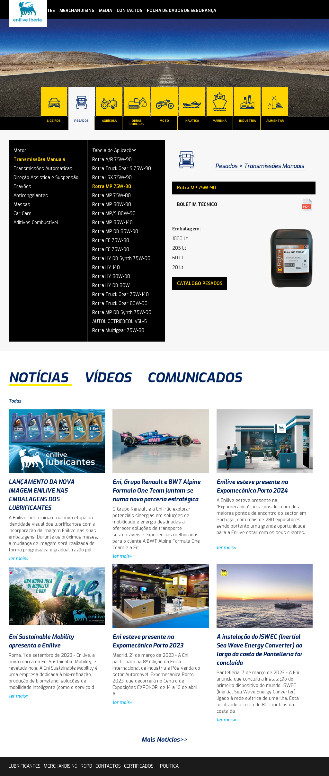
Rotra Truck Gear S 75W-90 (121, 168)
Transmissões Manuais (39, 159)
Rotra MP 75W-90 (111, 186)
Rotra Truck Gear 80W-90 (119, 303)
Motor (19, 150)
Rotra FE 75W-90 (110, 249)
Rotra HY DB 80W (111, 285)
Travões (22, 186)
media (105, 10)
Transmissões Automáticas (42, 168)
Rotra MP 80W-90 (111, 204)
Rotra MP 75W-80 (111, 195)
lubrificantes (24, 766)
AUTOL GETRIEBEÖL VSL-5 (119, 321)
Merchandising (76, 10)
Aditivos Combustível (35, 222)
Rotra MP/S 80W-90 (114, 213)
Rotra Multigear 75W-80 (118, 330)
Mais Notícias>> (164, 740)
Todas (15, 401)
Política (169, 766)
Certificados (139, 766)
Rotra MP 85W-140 (112, 222)
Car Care (22, 213)
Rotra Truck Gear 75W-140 (120, 294)
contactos (129, 10)
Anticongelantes (30, 195)
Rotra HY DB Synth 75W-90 (121, 258)
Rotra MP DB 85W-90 (115, 231)
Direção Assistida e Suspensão (45, 177)
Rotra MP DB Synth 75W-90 (121, 312)
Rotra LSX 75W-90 (112, 177)
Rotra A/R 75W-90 (112, 159)
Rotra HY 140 (106, 267)
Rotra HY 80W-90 (111, 276)
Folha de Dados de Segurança (181, 10)
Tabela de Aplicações (114, 150)
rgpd (86, 766)
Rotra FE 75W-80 (110, 240)
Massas (21, 204)
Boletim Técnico (197, 204)
